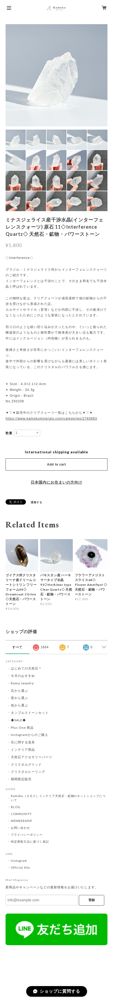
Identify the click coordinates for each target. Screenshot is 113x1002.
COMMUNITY (21, 814)
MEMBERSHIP (21, 820)
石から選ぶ (19, 691)
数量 (9, 433)
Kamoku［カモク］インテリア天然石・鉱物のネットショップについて (58, 798)
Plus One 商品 (22, 728)
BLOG (15, 807)
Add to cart (56, 464)
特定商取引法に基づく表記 (30, 841)
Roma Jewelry (22, 683)
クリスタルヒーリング (28, 772)
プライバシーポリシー (27, 834)
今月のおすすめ (23, 676)
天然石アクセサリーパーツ (31, 757)
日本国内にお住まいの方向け (56, 482)
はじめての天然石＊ (26, 668)
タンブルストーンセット (30, 713)
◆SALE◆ (18, 720)
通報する (36, 502)
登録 (91, 900)
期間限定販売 (21, 779)
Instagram (19, 860)
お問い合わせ (20, 827)
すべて (17, 647)
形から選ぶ (19, 698)
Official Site (20, 867)
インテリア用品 (23, 750)
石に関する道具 (23, 742)
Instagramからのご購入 (29, 735)
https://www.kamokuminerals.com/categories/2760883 (51, 418)
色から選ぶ (19, 705)
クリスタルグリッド (26, 764)
